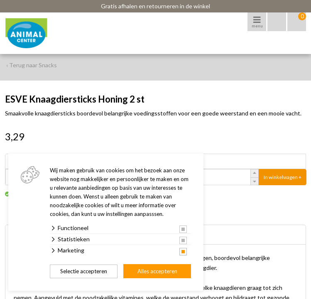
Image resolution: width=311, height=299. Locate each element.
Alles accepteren (157, 271)
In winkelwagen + (282, 177)
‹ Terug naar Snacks (31, 65)
